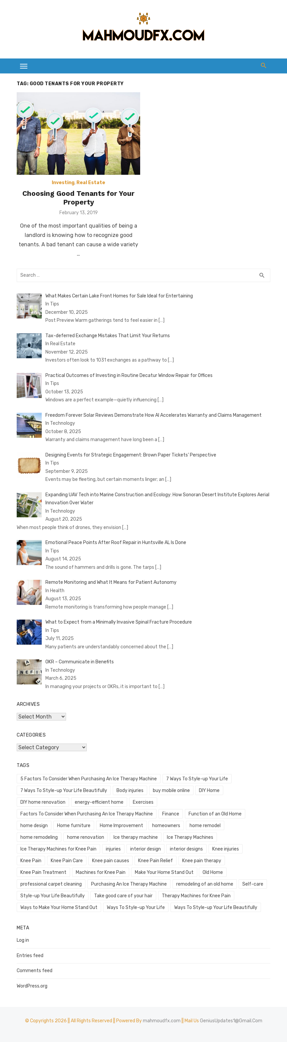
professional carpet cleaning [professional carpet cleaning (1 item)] (51, 884)
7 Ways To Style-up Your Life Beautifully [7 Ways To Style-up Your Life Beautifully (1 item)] (63, 790)
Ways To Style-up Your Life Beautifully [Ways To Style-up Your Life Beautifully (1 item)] (215, 907)
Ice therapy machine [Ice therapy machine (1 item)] (135, 837)
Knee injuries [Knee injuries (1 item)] (225, 849)
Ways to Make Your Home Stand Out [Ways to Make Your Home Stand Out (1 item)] (58, 907)
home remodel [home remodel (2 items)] (205, 825)
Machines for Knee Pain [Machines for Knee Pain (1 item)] (100, 872)
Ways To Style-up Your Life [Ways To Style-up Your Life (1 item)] (136, 907)
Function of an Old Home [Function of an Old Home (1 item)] (215, 814)
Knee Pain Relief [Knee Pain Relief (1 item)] (155, 861)
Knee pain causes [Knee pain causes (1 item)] (110, 861)
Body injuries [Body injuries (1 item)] (130, 790)
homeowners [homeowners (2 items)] (166, 825)
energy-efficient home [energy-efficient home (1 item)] (99, 802)
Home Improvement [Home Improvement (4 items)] (121, 825)
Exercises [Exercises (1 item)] (143, 802)
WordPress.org (32, 986)
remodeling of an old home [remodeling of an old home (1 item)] (204, 884)
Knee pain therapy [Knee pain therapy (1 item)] (201, 861)
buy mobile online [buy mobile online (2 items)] (171, 790)
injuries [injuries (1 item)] (113, 849)
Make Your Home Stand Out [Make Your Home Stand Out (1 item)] (164, 872)
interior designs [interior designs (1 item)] (186, 849)
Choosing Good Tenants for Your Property (78, 197)
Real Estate (90, 182)
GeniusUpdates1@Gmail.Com (231, 1021)
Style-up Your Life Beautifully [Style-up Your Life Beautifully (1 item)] (52, 896)
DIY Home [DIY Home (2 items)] (209, 790)
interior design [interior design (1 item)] (145, 849)
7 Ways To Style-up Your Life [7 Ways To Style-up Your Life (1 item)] (197, 779)
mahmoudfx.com (162, 1021)
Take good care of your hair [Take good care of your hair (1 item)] (123, 896)
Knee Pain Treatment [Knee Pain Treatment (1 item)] (43, 872)
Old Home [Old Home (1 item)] (213, 872)
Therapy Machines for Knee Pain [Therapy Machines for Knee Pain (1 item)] (196, 896)
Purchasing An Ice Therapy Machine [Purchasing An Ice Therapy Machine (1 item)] (129, 884)
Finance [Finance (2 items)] (170, 814)
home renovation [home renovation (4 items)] (85, 837)
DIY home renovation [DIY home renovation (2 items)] (42, 802)
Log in (23, 940)
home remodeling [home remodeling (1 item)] (39, 837)
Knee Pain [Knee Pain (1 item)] (30, 861)
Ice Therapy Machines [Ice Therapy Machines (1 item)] (190, 837)
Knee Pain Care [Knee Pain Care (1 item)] (67, 861)
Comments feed (34, 970)
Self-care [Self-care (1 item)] (252, 884)
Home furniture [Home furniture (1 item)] (73, 825)
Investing (63, 182)
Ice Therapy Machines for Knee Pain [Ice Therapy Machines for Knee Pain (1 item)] (58, 849)
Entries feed (30, 955)
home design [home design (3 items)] (34, 825)
